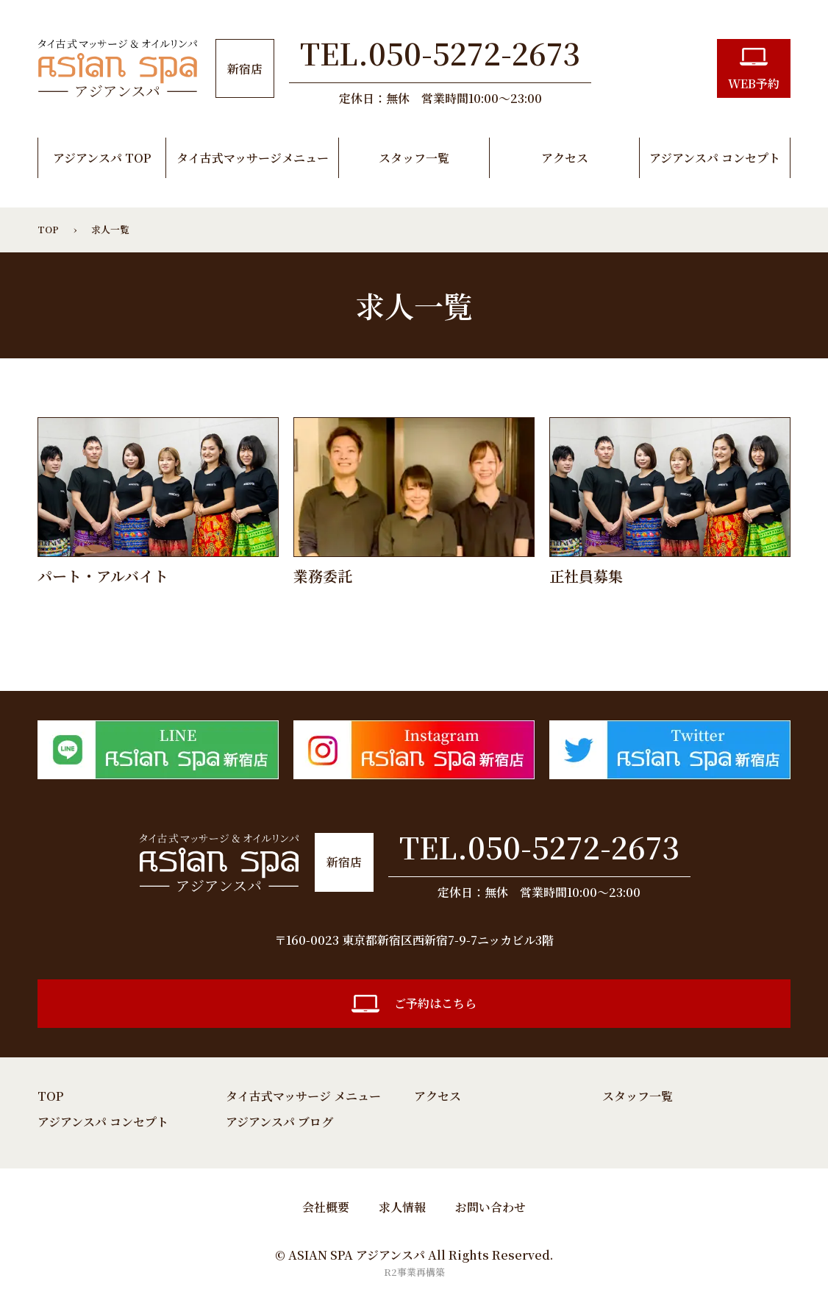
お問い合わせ (490, 1207)
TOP (50, 1096)
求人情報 (402, 1207)
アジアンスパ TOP (102, 157)
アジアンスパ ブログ (279, 1121)
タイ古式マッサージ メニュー (303, 1096)
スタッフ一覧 (414, 157)
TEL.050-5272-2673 (539, 847)
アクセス (564, 157)
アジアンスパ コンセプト (714, 157)
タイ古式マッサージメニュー (252, 157)
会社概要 (325, 1207)
